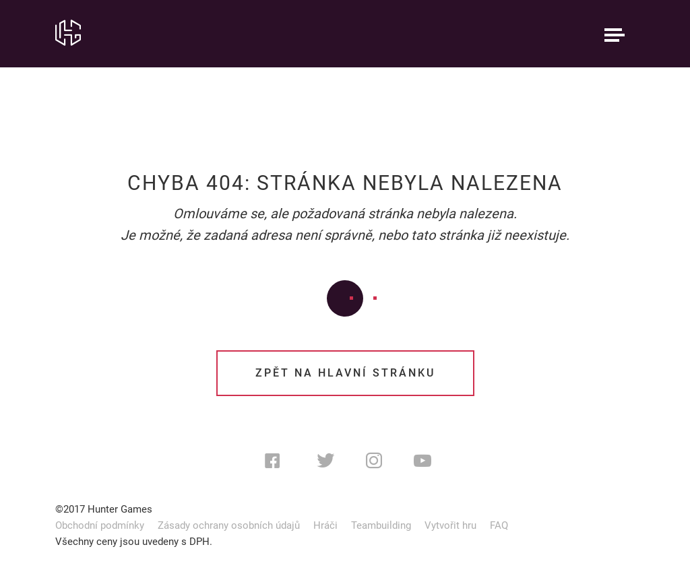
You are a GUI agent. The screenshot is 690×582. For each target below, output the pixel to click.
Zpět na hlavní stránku (345, 372)
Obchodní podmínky (99, 525)
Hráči (325, 525)
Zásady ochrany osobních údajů (229, 525)
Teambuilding (381, 525)
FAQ (499, 525)
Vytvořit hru (450, 525)
